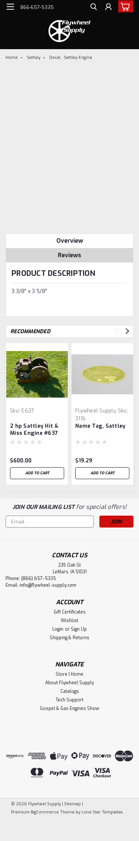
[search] (93, 7)
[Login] (108, 7)
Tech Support (69, 700)
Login (57, 629)
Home (12, 57)
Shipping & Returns (69, 638)
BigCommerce (45, 812)
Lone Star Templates (102, 812)
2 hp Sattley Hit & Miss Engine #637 (34, 430)
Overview (69, 241)
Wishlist (69, 621)
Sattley (33, 57)
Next (127, 331)
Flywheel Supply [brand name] (95, 410)
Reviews (69, 255)
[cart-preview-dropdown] (124, 6)
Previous (117, 331)
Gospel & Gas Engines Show (69, 708)
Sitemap (72, 804)
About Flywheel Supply (69, 683)
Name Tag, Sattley (100, 426)
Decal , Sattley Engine (70, 57)
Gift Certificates (70, 612)
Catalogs (69, 691)
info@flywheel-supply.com (48, 585)
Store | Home (69, 674)
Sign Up (79, 629)
